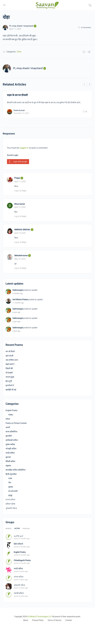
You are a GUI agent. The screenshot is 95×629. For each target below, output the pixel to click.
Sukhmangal (17, 290)
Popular (26, 528)
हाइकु (10, 495)
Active (17, 528)
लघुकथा (8, 466)
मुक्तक (10, 487)
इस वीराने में (10, 385)
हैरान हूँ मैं (9, 381)
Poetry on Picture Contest (16, 423)
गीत (9, 483)
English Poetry (11, 410)
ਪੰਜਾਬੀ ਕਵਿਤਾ (19, 593)
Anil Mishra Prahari (20, 299)
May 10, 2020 (19, 259)
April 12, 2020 (20, 207)
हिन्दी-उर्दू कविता (11, 474)
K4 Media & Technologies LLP (39, 616)
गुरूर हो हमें (9, 356)
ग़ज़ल (10, 478)
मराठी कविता (10, 453)
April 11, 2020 (15, 29)
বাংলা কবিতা (10, 500)
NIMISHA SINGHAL (23, 229)
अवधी (8, 427)
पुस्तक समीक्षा (10, 444)
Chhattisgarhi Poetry (22, 560)
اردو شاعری (18, 536)
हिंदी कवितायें (18, 544)
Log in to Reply (20, 191)
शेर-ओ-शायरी (13, 491)
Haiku (10, 415)
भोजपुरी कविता (11, 449)
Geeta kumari (19, 110)
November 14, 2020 (21, 113)
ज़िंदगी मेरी (9, 368)
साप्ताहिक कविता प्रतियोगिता (16, 470)
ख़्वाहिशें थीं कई (11, 390)
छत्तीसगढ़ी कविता (12, 440)
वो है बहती (9, 373)
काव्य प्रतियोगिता (11, 432)
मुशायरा (8, 457)
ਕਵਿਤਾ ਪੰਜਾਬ (10, 504)
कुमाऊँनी (9, 436)
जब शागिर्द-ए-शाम (12, 360)
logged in (24, 148)
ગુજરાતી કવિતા (11, 508)
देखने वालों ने (10, 364)
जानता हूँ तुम (10, 377)
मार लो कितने (10, 351)
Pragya (18, 178)
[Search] (90, 5)
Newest (9, 528)
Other (19, 52)
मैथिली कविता (10, 461)
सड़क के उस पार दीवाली (17, 95)
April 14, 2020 (20, 233)
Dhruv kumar (19, 204)
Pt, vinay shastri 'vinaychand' (22, 26)
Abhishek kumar (22, 255)
